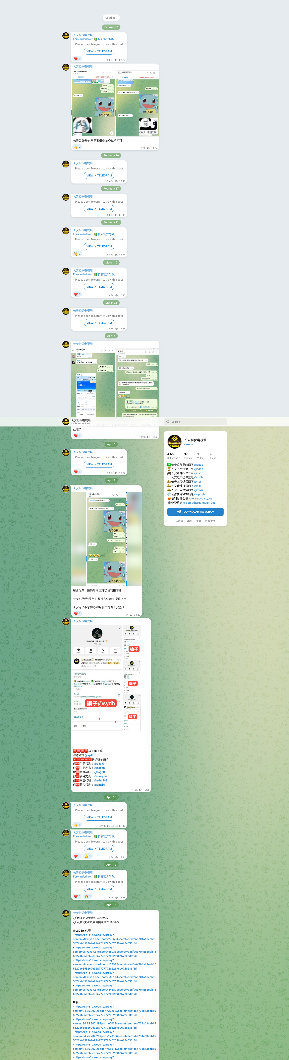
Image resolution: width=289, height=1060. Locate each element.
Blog (189, 104)
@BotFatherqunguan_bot (199, 85)
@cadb (198, 47)
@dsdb (198, 56)
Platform (210, 104)
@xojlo (188, 27)
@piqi (197, 69)
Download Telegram (195, 95)
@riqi (197, 64)
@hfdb (198, 60)
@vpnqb (199, 77)
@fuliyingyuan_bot (200, 81)
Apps (198, 104)
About (179, 104)
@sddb (198, 52)
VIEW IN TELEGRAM (99, 47)
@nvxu (198, 73)
